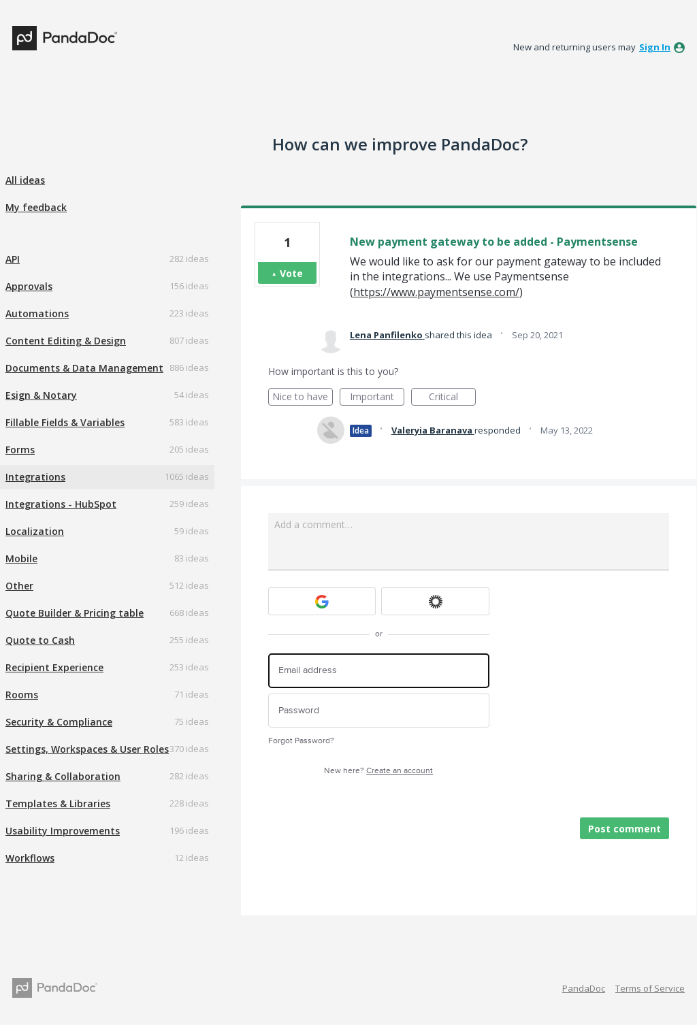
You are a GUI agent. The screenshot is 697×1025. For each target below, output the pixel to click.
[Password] (378, 711)
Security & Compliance (58, 721)
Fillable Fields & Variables (65, 422)
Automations (37, 313)
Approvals (28, 286)
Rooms (21, 694)
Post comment (624, 828)
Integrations (35, 476)
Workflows (29, 857)
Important (377, 398)
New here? (378, 771)
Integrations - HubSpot (60, 504)
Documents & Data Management (84, 367)
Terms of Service (650, 988)
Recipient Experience (54, 667)
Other (19, 585)
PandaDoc (583, 988)
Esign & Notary (41, 395)
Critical (452, 398)
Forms (20, 449)
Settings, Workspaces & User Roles (87, 749)
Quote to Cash (40, 640)
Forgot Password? (301, 741)
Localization (34, 531)
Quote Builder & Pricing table (74, 612)
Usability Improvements (62, 830)
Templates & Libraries (57, 803)
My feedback (36, 207)
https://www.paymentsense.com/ (436, 291)
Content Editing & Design (65, 340)
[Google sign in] (322, 601)
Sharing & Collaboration (62, 776)
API (12, 259)
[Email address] (378, 670)
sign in (654, 47)
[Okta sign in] (435, 601)
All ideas (25, 180)
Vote (291, 273)
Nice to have (302, 398)
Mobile (21, 558)
